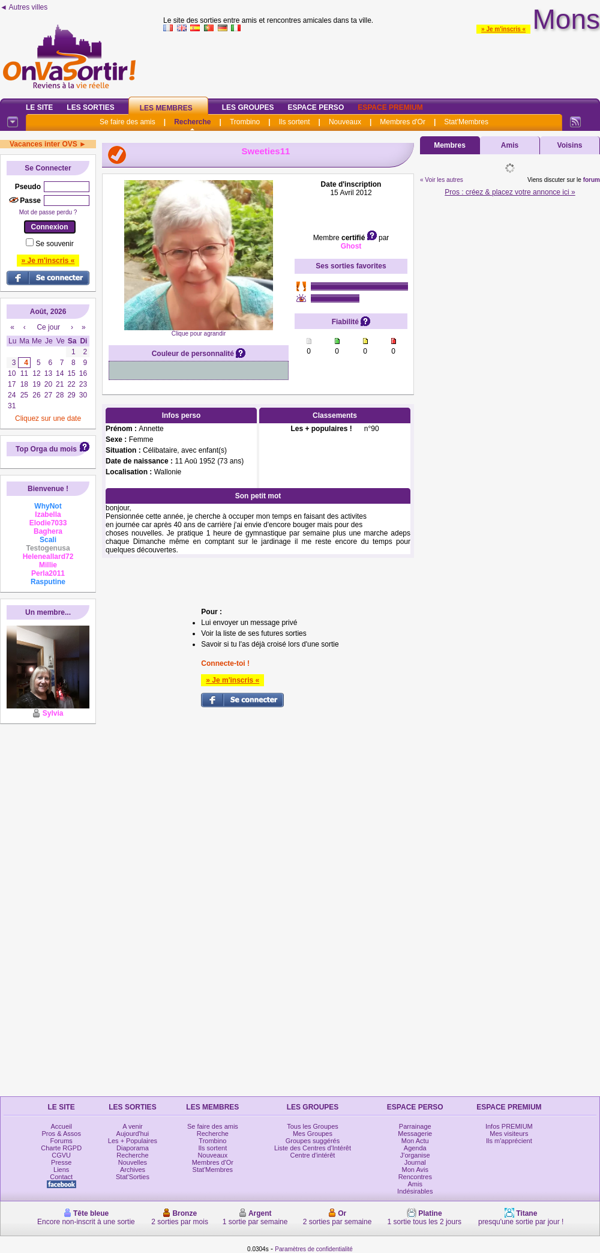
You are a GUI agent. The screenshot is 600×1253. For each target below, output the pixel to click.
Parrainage (415, 1126)
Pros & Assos (60, 1133)
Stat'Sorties (132, 1176)
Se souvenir (54, 244)
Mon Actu (415, 1140)
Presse (61, 1162)
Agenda (415, 1148)
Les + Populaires (132, 1140)
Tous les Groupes (312, 1126)
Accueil (60, 1126)
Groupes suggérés (313, 1140)
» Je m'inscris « (503, 29)
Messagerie (415, 1133)
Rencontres (415, 1176)
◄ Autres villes (23, 7)
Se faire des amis (127, 122)
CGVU (61, 1155)
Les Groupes (248, 107)
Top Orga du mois (46, 449)
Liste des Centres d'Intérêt (312, 1148)
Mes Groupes (312, 1133)
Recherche (192, 122)
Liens (61, 1169)
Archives (132, 1169)
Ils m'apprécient (509, 1140)
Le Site (39, 107)
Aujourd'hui (132, 1133)
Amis (509, 145)
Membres (450, 145)
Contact (61, 1176)
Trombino (245, 122)
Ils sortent (294, 122)
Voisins (570, 145)
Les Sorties (90, 107)
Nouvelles (132, 1162)
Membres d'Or (402, 122)
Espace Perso (315, 107)
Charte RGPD (61, 1148)
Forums (61, 1140)
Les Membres (166, 108)
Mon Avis (415, 1169)
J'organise (415, 1155)
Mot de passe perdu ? (48, 212)
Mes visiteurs (509, 1133)
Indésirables (415, 1191)
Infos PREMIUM (509, 1126)
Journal (415, 1162)
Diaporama (132, 1148)
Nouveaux (345, 122)
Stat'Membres (466, 122)
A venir (132, 1126)
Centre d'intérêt (312, 1155)
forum (591, 180)
